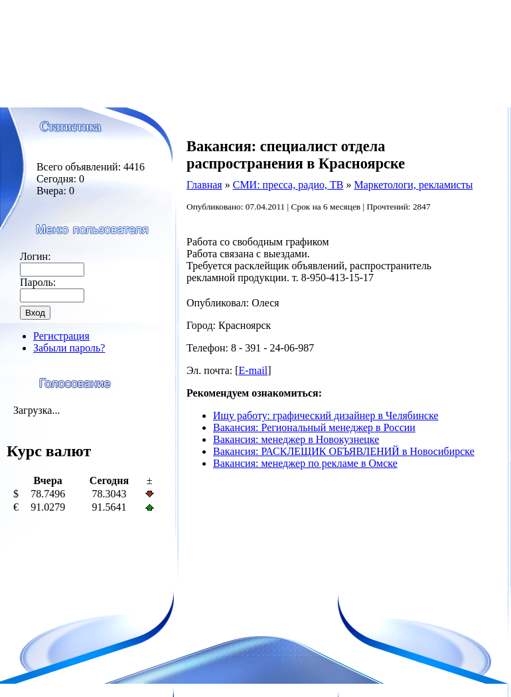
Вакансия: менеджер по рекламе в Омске (305, 463)
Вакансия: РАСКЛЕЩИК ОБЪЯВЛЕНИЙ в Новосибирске (344, 451)
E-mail (253, 370)
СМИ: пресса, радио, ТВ (288, 184)
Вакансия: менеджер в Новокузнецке (296, 439)
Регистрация (61, 336)
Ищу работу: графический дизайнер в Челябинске (326, 415)
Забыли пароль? (69, 347)
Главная (204, 184)
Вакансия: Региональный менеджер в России (314, 427)
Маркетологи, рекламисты (413, 184)
